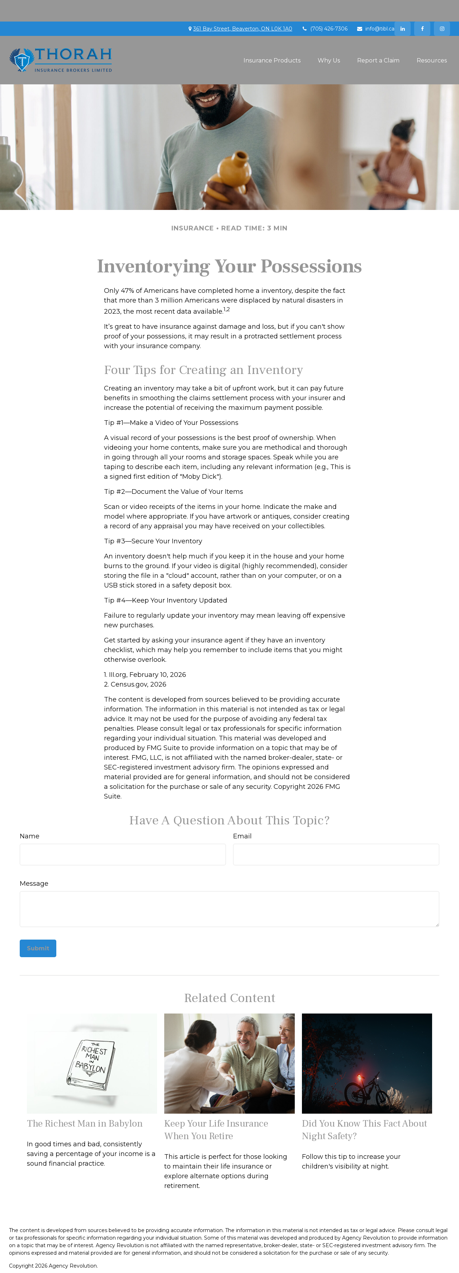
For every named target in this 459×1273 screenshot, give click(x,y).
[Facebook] (422, 7)
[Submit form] (38, 927)
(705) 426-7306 (324, 7)
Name (29, 815)
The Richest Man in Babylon (85, 1102)
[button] (272, 38)
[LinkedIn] (402, 7)
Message (34, 862)
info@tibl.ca (375, 7)
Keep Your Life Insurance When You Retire (216, 1108)
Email (242, 815)
